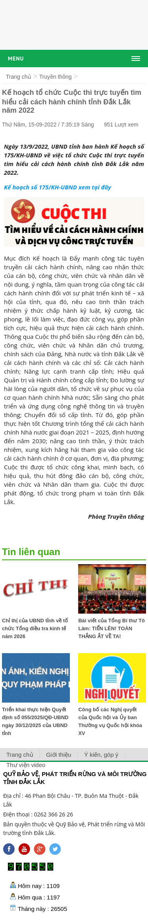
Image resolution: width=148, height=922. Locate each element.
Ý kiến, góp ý (101, 754)
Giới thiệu (58, 754)
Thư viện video (25, 764)
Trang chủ (18, 77)
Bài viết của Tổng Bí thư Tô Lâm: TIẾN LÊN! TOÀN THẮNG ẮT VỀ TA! (111, 628)
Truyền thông (55, 77)
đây (106, 187)
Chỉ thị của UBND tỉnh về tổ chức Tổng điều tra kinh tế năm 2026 (35, 628)
